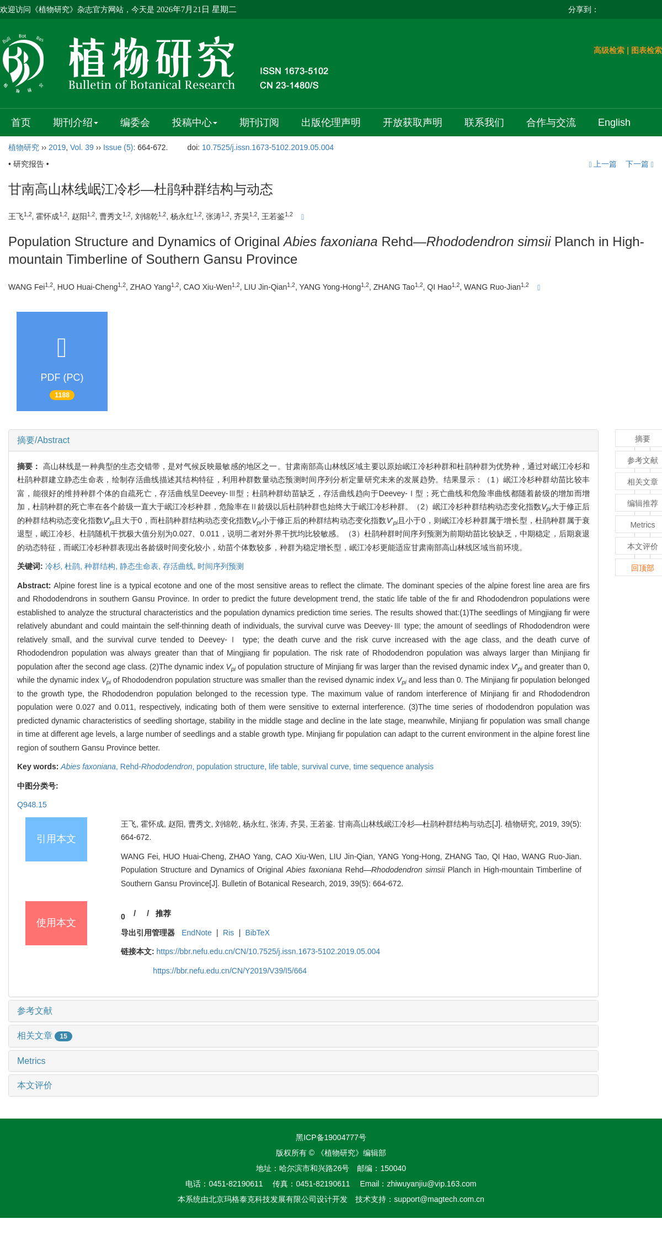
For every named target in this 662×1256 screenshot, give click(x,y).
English (614, 122)
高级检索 (609, 50)
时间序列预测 (220, 566)
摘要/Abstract (43, 440)
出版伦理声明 (331, 122)
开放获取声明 (412, 122)
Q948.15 (32, 804)
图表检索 (646, 50)
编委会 (135, 122)
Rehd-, (158, 766)
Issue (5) (118, 147)
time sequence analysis (393, 766)
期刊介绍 (75, 122)
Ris (228, 932)
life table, (285, 766)
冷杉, (55, 566)
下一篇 (640, 163)
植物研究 (23, 147)
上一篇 (603, 163)
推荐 (163, 913)
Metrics (31, 1061)
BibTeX (257, 932)
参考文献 (34, 1010)
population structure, (232, 766)
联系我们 (484, 122)
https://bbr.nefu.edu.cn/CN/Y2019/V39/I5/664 (230, 970)
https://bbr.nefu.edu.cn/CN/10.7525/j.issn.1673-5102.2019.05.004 (269, 951)
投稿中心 (194, 122)
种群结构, (102, 566)
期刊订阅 (259, 122)
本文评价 (34, 1085)
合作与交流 (551, 122)
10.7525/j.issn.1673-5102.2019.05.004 (268, 147)
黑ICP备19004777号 (331, 1137)
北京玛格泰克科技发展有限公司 (263, 1199)
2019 (57, 147)
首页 (21, 122)
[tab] (303, 440)
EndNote (196, 932)
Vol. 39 (82, 147)
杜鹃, (74, 566)
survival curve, (327, 766)
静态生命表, (141, 566)
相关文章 (44, 1035)
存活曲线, (180, 566)
